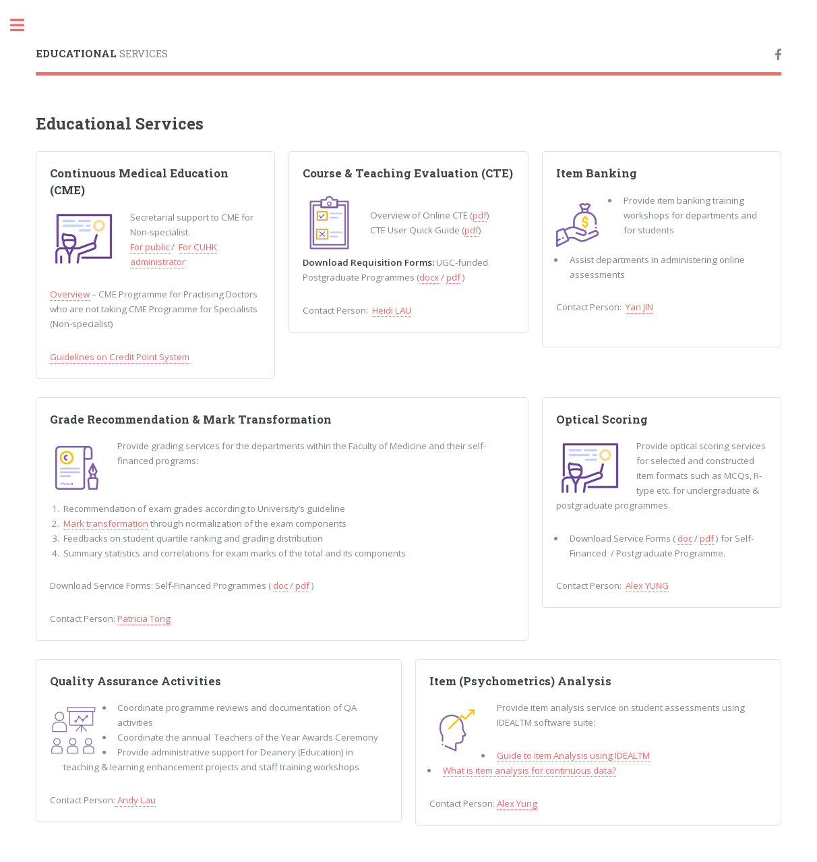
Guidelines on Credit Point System (119, 357)
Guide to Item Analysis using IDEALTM (573, 755)
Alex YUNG (647, 585)
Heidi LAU (391, 310)
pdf (480, 215)
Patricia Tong (144, 618)
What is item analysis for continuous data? (529, 770)
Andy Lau (135, 800)
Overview (70, 294)
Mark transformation (105, 523)
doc (280, 585)
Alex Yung (517, 803)
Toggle (24, 25)
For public (150, 247)
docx (429, 277)
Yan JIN (639, 307)
